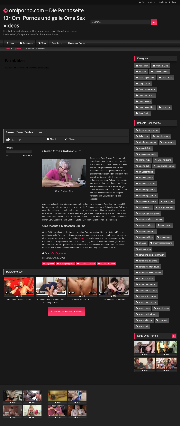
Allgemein (17, 49)
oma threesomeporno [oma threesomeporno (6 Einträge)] (162, 243)
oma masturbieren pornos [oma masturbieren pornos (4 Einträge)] (150, 219)
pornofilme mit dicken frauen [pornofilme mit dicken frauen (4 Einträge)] (151, 255)
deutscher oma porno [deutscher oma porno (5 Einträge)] (148, 130)
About (51, 139)
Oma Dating (57, 43)
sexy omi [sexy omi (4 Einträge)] (163, 320)
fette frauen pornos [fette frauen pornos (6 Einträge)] (147, 142)
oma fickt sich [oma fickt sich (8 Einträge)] (145, 207)
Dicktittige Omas (146, 78)
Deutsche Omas (161, 72)
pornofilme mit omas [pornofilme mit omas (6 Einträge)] (148, 261)
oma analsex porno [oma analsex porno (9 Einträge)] (165, 166)
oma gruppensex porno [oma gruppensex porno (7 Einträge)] (149, 213)
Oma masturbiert (146, 107)
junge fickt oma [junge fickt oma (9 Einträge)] (164, 160)
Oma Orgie (144, 113)
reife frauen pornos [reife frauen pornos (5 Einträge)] (147, 284)
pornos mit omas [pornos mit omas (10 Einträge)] (146, 278)
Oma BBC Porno (146, 95)
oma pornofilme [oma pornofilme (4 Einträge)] (146, 237)
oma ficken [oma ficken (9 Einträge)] (168, 201)
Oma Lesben (145, 101)
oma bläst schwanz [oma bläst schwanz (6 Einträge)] (147, 201)
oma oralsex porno (106, 263)
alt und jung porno (65, 263)
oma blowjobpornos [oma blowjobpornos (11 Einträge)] (147, 195)
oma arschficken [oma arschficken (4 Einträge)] (146, 172)
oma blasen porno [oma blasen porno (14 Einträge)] (147, 183)
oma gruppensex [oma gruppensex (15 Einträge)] (165, 207)
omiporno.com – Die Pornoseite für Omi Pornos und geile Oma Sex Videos (44, 18)
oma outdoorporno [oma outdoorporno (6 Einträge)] (147, 231)
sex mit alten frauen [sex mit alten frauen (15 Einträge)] (147, 302)
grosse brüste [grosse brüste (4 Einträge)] (145, 148)
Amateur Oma (162, 66)
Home (11, 43)
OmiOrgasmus (58, 253)
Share (70, 139)
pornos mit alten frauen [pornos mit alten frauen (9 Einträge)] (149, 267)
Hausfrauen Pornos (76, 43)
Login (161, 2)
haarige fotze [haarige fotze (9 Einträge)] (144, 160)
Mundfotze (83, 238)
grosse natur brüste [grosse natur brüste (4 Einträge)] (147, 154)
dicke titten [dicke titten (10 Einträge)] (143, 136)
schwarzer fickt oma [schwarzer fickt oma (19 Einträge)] (148, 290)
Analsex (142, 72)
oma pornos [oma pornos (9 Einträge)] (165, 237)
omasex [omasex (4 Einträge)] (142, 243)
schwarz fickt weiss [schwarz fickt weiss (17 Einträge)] (147, 296)
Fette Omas (167, 78)
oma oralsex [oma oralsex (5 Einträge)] (165, 225)
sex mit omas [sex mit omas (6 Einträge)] (163, 308)
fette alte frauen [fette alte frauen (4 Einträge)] (163, 136)
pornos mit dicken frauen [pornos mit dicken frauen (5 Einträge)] (150, 273)
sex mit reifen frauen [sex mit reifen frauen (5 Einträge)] (148, 314)
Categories (28, 43)
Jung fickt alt (144, 83)
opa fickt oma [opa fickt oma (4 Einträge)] (145, 249)
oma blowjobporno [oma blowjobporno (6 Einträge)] (147, 190)
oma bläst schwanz (86, 263)
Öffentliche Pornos (147, 89)
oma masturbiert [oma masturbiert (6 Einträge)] (146, 225)
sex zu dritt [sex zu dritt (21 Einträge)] (143, 326)
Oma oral (166, 107)
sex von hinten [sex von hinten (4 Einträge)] (145, 320)
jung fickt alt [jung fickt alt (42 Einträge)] (144, 166)
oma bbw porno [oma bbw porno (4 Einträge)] (146, 178)
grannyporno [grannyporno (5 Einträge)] (168, 142)
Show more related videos (66, 311)
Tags (43, 43)
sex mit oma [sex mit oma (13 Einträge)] (144, 308)
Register (172, 2)
